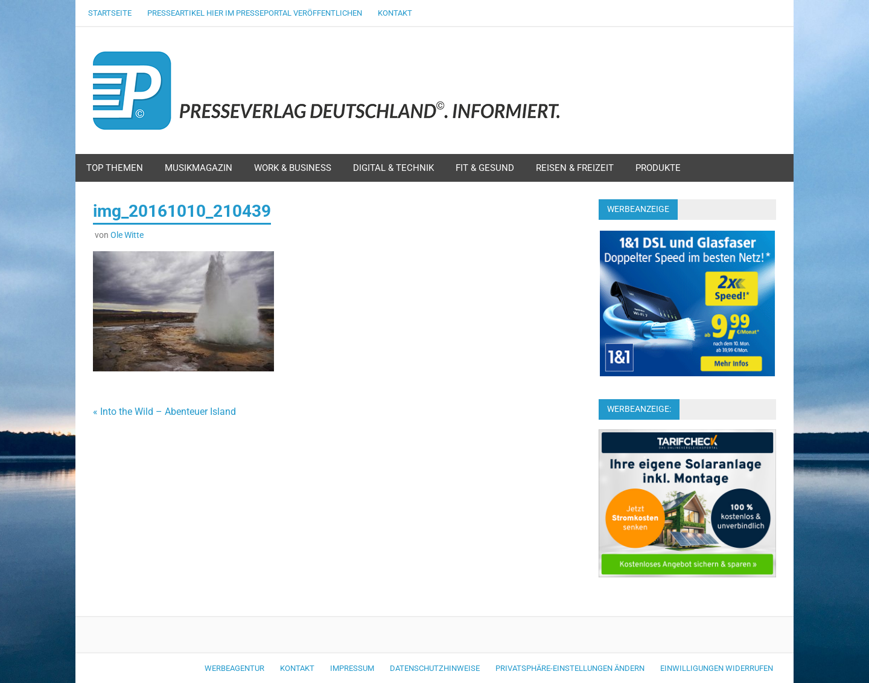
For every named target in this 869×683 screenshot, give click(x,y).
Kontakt (395, 13)
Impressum (352, 668)
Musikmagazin (198, 167)
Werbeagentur (234, 668)
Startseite (110, 13)
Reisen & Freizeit (575, 167)
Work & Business (292, 167)
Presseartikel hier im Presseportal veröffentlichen (254, 13)
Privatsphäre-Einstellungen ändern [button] (570, 668)
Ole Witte (127, 235)
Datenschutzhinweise (435, 668)
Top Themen (114, 167)
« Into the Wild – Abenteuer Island (164, 411)
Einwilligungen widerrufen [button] (716, 668)
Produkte (658, 167)
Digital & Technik (393, 167)
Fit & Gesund (485, 167)
